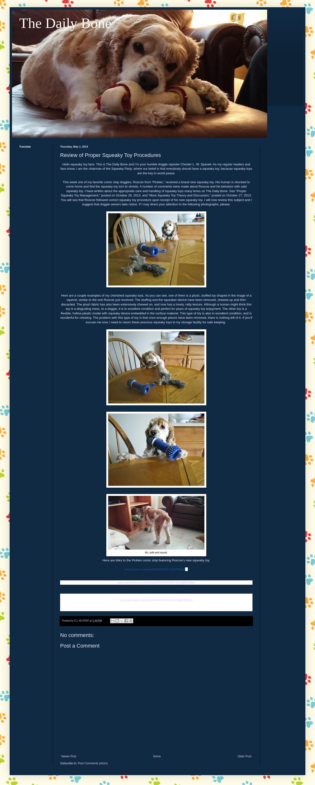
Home (157, 756)
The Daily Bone (65, 23)
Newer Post (68, 756)
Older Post (244, 756)
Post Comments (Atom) (93, 763)
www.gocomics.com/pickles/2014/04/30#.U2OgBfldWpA (156, 582)
